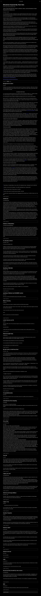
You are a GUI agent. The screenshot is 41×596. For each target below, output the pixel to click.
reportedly (13, 167)
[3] (28, 113)
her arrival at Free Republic (30, 110)
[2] (34, 110)
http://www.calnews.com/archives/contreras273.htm (10, 79)
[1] (37, 99)
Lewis (27, 113)
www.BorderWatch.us (13, 77)
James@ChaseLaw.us (6, 77)
